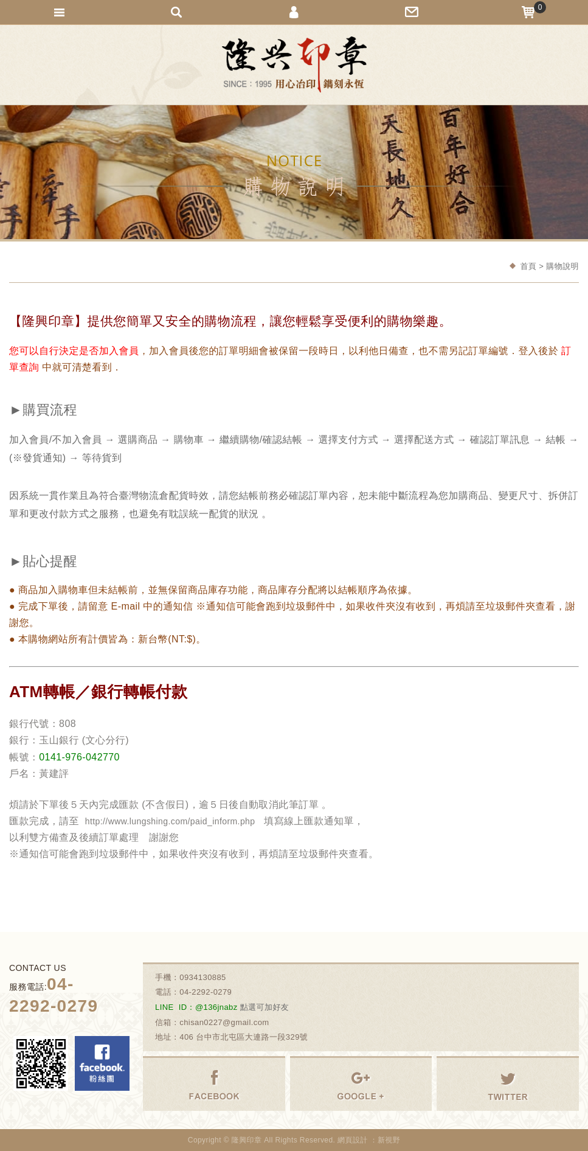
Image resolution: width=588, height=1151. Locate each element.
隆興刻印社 (294, 64)
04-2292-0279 (205, 991)
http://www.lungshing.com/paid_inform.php (170, 821)
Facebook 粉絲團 (102, 1063)
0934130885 (202, 977)
